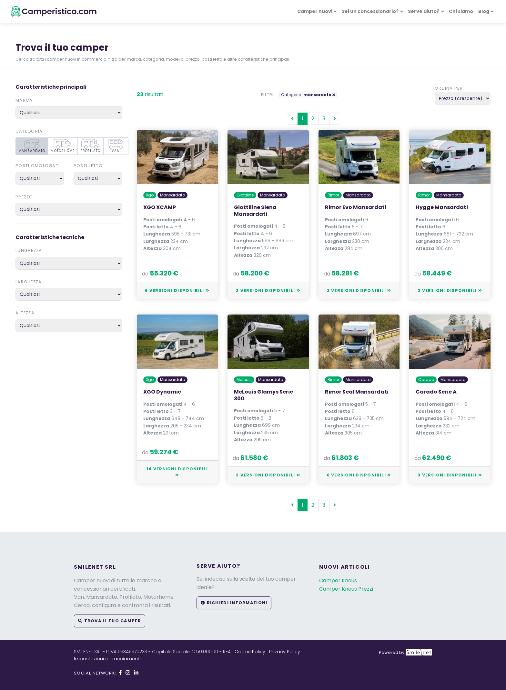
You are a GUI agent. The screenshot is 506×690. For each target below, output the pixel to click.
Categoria (29, 131)
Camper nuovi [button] (314, 11)
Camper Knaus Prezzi (346, 589)
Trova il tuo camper (109, 621)
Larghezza (28, 282)
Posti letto (88, 165)
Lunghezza (28, 250)
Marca (24, 100)
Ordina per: (449, 88)
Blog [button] (483, 11)
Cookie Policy (250, 651)
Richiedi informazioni (234, 602)
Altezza (25, 312)
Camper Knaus (338, 580)
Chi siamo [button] (461, 11)
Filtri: (268, 94)
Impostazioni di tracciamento (108, 658)
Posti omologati (37, 165)
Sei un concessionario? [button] (370, 11)
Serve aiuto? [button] (424, 11)
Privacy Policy (284, 651)
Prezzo (24, 197)
